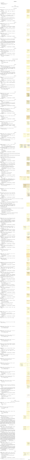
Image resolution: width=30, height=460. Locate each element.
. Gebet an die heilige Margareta (8, 108)
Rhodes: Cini (11, 350)
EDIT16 (2, 211)
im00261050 (7, 396)
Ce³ (3, 34)
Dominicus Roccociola (7, 372)
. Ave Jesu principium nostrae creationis (8, 298)
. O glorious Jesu (6, 162)
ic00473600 (3, 11)
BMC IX (13, 390)
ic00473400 (11, 19)
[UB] (12, 423)
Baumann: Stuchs (11, 44)
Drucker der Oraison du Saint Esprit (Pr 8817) (7, 385)
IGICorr (6, 350)
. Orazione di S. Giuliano (6, 65)
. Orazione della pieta (6, 367)
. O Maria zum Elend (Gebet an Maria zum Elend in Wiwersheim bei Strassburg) (8, 157)
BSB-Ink (7, 241)
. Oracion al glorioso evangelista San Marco (8, 394)
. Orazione (4, 326)
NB (3, 434)
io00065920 (3, 228)
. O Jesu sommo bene (6, 170)
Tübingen (14, 54)
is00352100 (7, 135)
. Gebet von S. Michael (6, 115)
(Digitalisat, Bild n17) (10, 166)
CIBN (2, 396)
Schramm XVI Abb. (11, 18)
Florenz (12, 65)
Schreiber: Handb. (6, 78)
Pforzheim (2, 82)
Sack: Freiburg (5, 419)
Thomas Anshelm (6, 82)
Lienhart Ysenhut (13, 9)
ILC (7, 390)
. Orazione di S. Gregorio (6, 87)
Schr (7, 18)
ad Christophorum (5, 9)
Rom (8, 23)
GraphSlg (5, 181)
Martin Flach (5, 287)
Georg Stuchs (10, 39)
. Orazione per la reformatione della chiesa (8, 371)
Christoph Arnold (3, 184)
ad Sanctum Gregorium (7, 81)
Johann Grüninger (5, 226)
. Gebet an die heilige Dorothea (7, 49)
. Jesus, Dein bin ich (6, 176)
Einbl (2, 18)
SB (4, 242)
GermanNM (5, 12)
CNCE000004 (4, 211)
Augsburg (14, 49)
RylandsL (4, 422)
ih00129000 (10, 419)
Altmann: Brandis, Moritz (4, 283)
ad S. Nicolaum (5, 121)
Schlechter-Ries (6, 19)
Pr (9, 390)
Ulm (14, 198)
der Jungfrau (4, 3)
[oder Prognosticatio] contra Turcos (9, 253)
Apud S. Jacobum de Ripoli (4, 203)
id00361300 (7, 51)
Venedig (9, 28)
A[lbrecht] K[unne (3, 15)
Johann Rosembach (8, 267)
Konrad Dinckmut (18, 198)
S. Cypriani (5, 23)
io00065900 (4, 314)
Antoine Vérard (3, 322)
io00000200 (9, 173)
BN (3, 397)
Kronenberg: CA (3, 390)
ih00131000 (3, 431)
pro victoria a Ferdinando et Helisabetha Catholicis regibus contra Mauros (8, 60)
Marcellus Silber (12, 23)
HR (1, 418)
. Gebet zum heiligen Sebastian (8, 133)
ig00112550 (12, 78)
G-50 (1, 45)
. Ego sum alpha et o (6, 144)
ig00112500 (5, 45)
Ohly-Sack (8, 290)
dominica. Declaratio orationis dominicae (8, 213)
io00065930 (13, 278)
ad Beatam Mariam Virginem (6, 188)
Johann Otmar (3, 55)
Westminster (11, 162)
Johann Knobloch (6, 245)
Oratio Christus (5, 153)
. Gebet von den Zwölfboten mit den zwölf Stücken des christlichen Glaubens (8, 218)
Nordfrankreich (13, 384)
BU (12, 437)
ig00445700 (5, 86)
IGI (0, 430)
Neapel (11, 453)
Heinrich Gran (11, 226)
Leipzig (12, 115)
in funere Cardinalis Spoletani (7, 402)
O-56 (7, 430)
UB (3, 112)
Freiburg (14, 300)
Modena (3, 372)
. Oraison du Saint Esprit (6, 384)
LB (2, 438)
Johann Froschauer (3, 50)
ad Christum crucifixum (7, 300)
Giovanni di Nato (6, 335)
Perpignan (4, 267)
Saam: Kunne (1, 19)
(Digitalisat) (9, 95)
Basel (9, 9)
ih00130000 (8, 445)
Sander (2, 350)
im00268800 (6, 233)
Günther (1, 419)
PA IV (2, 408)
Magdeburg (11, 281)
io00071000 (8, 34)
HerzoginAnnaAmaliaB (7, 439)
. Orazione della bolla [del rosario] (7, 358)
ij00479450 (6, 96)
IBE (8, 418)
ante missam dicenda (6, 281)
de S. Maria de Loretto (6, 249)
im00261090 (12, 111)
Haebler (8, 268)
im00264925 (3, 195)
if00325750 (13, 241)
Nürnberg (7, 39)
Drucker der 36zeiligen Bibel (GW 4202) (6, 272)
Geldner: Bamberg (8, 278)
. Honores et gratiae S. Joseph (7, 93)
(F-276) (9, 241)
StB (4, 421)
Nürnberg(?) (12, 176)
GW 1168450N (5, 185)
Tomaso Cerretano (6, 331)
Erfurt (13, 218)
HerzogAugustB (6, 284)
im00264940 (9, 211)
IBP (10, 444)
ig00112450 (12, 295)
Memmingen (13, 237)
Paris (12, 307)
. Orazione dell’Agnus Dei (6, 354)
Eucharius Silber (3, 411)
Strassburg (13, 93)
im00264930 (6, 200)
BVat (12, 446)
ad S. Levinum (5, 100)
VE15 (4, 18)
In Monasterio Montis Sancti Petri (8, 219)
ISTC (0, 11)
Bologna (2, 254)
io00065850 (13, 290)
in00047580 (11, 123)
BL (2, 447)
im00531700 (6, 117)
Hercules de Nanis (5, 254)
